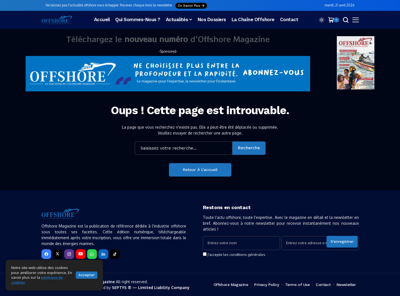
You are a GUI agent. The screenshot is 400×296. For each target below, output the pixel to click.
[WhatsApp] (92, 254)
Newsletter (346, 284)
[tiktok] (115, 254)
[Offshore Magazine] (56, 20)
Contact (323, 284)
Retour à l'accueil (200, 169)
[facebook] (46, 254)
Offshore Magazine (231, 284)
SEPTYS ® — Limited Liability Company (151, 287)
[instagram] (69, 254)
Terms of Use (297, 284)
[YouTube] (80, 254)
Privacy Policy (266, 284)
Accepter (86, 275)
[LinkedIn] (103, 254)
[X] (58, 254)
